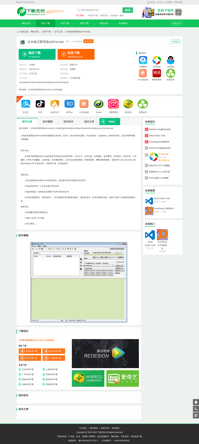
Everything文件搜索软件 (159, 142)
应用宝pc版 (163, 154)
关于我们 (160, 2)
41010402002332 (121, 440)
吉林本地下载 (28, 384)
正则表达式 (70, 160)
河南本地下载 (51, 374)
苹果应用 (104, 15)
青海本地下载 (51, 384)
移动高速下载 (31, 358)
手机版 (151, 2)
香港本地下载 (28, 379)
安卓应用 (114, 15)
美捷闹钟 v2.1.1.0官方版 (159, 172)
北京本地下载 (28, 369)
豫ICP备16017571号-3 (88, 440)
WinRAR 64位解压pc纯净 (160, 148)
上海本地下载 (51, 369)
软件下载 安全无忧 (26, 2)
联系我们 (169, 2)
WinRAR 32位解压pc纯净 (160, 129)
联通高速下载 (31, 351)
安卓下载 (65, 23)
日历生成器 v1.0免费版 (159, 178)
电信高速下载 (55, 351)
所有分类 (177, 23)
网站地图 (178, 2)
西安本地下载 (51, 379)
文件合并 (78, 156)
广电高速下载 (55, 358)
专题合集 (103, 23)
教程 (121, 15)
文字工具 (58, 31)
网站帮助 (94, 428)
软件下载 (45, 23)
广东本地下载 (28, 374)
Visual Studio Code (157, 135)
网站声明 (105, 428)
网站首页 (26, 23)
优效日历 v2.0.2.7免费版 (159, 165)
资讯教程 (123, 23)
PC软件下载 (93, 15)
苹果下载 (84, 23)
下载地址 (175, 41)
